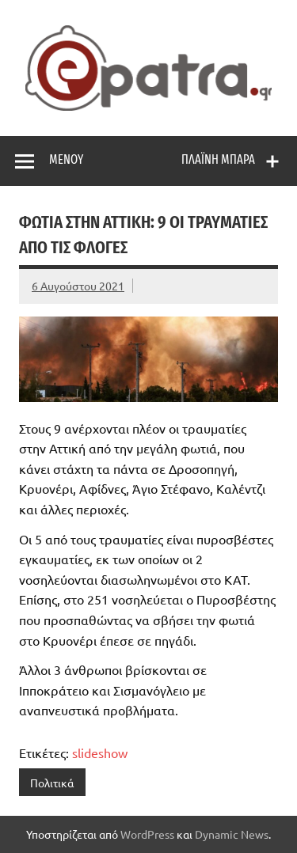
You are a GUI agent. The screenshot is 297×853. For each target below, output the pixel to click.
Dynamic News (231, 834)
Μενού (66, 159)
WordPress (147, 834)
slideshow (100, 752)
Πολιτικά (52, 782)
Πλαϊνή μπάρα (218, 159)
